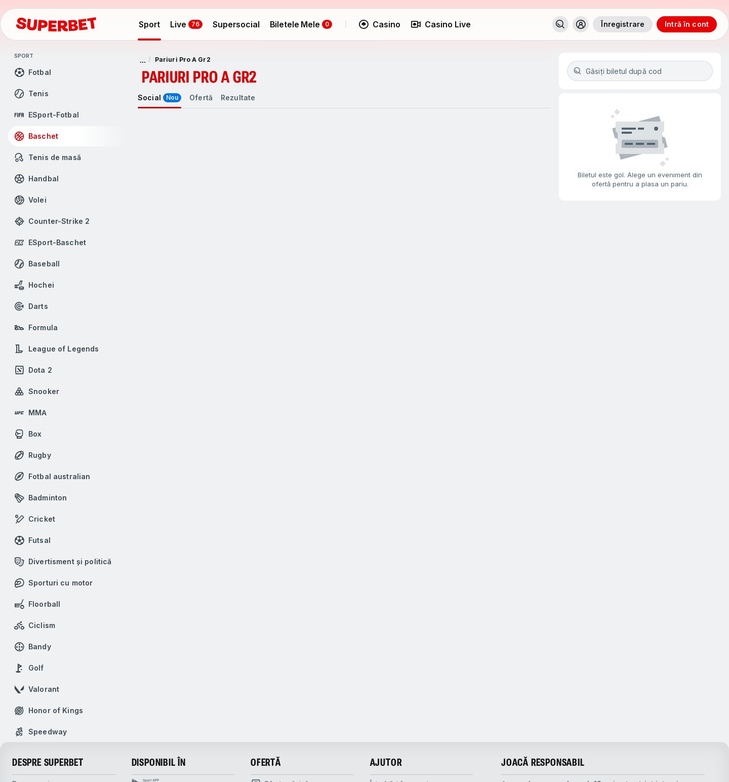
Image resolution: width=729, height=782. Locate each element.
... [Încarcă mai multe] (143, 60)
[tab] (159, 97)
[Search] (560, 24)
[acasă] (56, 24)
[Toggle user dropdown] (581, 24)
